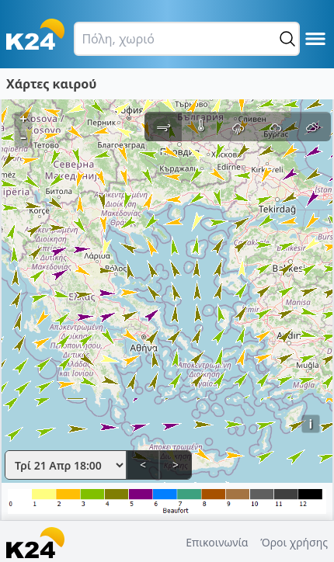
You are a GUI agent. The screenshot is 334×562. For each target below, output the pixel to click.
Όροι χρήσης (294, 542)
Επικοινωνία (217, 542)
